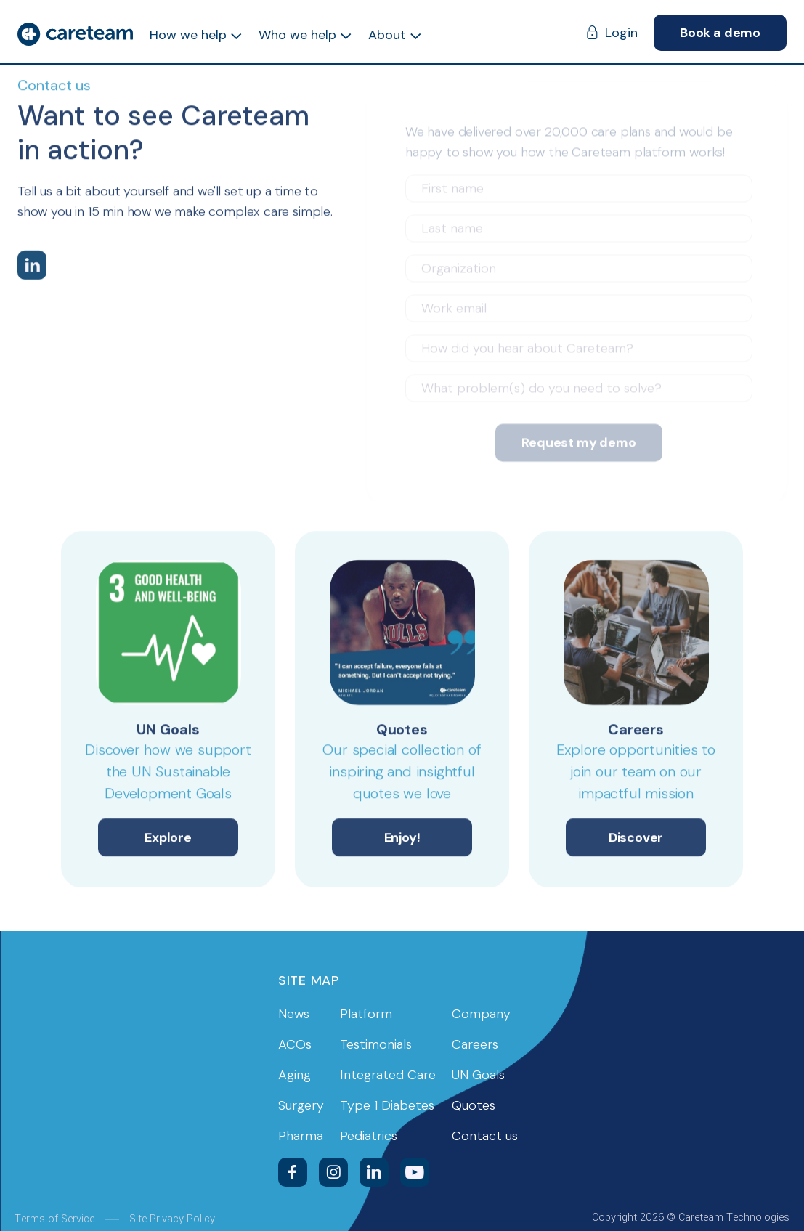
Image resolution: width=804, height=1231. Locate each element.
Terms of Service (54, 1219)
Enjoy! (402, 839)
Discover (636, 839)
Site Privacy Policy (172, 1219)
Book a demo (720, 32)
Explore (168, 839)
